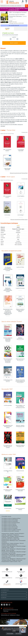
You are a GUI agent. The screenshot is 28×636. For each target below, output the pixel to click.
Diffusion (18, 615)
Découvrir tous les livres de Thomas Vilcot (18, 173)
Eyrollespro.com (13, 615)
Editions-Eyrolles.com (5, 615)
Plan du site (21, 618)
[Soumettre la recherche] (26, 5)
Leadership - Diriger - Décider (8, 547)
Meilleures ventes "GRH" (9, 454)
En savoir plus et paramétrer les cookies (18, 630)
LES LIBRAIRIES (14, 592)
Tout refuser (18, 633)
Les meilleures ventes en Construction (10, 521)
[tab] (7, 29)
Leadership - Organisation (7, 534)
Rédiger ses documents (17, 560)
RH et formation (13, 539)
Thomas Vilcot (12, 16)
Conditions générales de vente (13, 618)
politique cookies (7, 628)
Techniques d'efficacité (6, 560)
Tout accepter (10, 633)
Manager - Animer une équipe (8, 550)
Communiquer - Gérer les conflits (9, 553)
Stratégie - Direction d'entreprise (17, 533)
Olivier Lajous (19, 16)
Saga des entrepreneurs (12, 544)
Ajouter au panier (14, 43)
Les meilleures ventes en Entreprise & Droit (11, 522)
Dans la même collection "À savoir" (12, 321)
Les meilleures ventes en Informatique (10, 519)
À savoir (18, 230)
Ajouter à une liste (14, 25)
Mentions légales (4, 618)
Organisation (16, 537)
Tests (19, 561)
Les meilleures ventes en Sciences (9, 524)
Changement (16, 534)
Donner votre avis (13, 21)
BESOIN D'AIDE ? (14, 595)
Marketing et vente (14, 540)
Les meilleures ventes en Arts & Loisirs (10, 526)
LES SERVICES (14, 597)
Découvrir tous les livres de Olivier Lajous (18, 219)
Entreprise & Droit (5, 533)
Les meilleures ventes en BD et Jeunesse (10, 531)
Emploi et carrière (13, 561)
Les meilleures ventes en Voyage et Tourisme (11, 529)
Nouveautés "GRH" (7, 389)
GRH (18, 539)
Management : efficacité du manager (18, 546)
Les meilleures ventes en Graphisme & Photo (11, 518)
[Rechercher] (12, 5)
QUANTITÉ (14, 37)
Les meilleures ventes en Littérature (9, 525)
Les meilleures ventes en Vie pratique (9, 528)
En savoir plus (24, 132)
